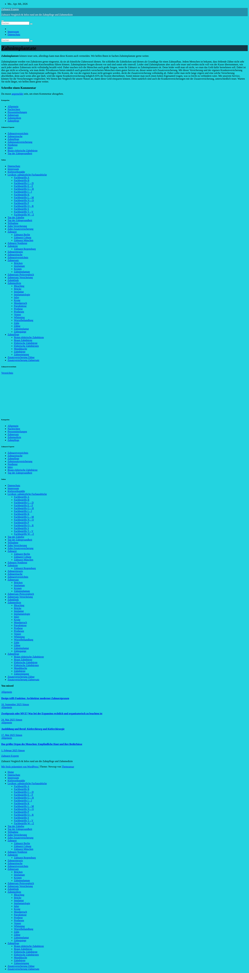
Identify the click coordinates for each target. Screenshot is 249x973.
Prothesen (19, 311)
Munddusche (20, 348)
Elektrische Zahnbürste (25, 343)
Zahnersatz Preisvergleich (21, 274)
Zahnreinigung (21, 354)
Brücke (17, 288)
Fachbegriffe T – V (23, 211)
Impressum (13, 31)
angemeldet (17, 93)
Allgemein (13, 106)
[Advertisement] (25, 394)
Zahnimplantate (22, 271)
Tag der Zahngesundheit (20, 153)
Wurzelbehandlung (23, 320)
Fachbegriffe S (21, 209)
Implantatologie (22, 294)
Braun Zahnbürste (23, 340)
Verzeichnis (7, 373)
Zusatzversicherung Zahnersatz (23, 360)
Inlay (10, 147)
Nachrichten (14, 109)
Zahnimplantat (21, 328)
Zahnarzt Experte (10, 9)
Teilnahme (13, 223)
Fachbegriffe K (21, 194)
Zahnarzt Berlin (22, 234)
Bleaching (19, 286)
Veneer (17, 314)
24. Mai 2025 (8, 719)
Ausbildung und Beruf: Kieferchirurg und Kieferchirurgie (32, 729)
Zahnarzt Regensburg (25, 249)
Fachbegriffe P (21, 203)
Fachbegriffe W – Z (24, 214)
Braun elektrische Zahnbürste (22, 150)
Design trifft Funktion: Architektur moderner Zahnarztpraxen (35, 698)
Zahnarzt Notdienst (17, 243)
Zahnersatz (13, 115)
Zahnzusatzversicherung (20, 142)
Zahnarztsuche (15, 136)
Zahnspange (20, 331)
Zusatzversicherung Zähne (21, 357)
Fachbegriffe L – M (24, 197)
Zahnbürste (19, 351)
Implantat (19, 291)
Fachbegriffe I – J (23, 191)
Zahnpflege (13, 120)
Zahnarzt (12, 231)
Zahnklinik (13, 280)
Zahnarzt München (23, 240)
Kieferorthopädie (16, 171)
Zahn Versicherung (17, 226)
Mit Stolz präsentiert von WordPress (20, 766)
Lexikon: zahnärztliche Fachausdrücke (27, 174)
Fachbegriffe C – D (24, 183)
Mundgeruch (20, 303)
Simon (25, 704)
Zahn (16, 323)
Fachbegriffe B (21, 180)
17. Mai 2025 (8, 735)
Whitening (19, 317)
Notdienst (12, 145)
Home (11, 772)
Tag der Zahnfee (16, 217)
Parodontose (20, 306)
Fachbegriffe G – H (24, 189)
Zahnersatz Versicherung (20, 277)
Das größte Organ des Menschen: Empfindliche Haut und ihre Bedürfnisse (41, 744)
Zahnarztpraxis (15, 251)
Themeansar (68, 766)
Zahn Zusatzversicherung (20, 229)
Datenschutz (14, 34)
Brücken (18, 263)
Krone (17, 300)
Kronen (18, 269)
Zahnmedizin (14, 118)
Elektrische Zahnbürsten (26, 346)
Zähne (17, 326)
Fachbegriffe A (21, 177)
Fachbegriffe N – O (24, 200)
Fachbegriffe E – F (23, 186)
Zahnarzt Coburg (22, 237)
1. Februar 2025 (9, 750)
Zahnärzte (13, 246)
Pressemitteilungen (17, 112)
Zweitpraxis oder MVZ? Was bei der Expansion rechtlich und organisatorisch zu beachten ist (51, 713)
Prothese (18, 308)
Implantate (19, 266)
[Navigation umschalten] (2, 20)
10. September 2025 (11, 704)
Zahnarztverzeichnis (18, 133)
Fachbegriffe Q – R (24, 206)
